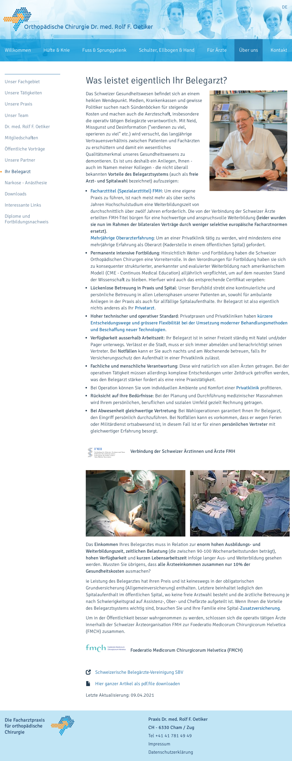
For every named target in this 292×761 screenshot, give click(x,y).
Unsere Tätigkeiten (23, 93)
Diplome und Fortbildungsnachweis (26, 219)
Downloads (15, 194)
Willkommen (18, 50)
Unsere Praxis (18, 104)
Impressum (159, 744)
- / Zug (171, 727)
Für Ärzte (217, 50)
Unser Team (16, 115)
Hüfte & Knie (56, 50)
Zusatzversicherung (260, 608)
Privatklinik (247, 388)
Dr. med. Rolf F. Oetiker (27, 127)
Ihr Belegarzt (18, 172)
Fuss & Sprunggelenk (104, 50)
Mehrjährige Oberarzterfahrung (122, 238)
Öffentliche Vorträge (25, 149)
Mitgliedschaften (21, 138)
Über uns (248, 50)
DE (284, 7)
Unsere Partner (20, 160)
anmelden (286, 758)
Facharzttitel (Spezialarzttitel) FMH (126, 191)
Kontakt (279, 50)
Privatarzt (145, 308)
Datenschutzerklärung (170, 752)
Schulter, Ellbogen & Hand (166, 50)
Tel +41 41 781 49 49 (170, 736)
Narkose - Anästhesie (26, 183)
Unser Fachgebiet (22, 82)
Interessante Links (23, 205)
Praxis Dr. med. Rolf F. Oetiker (178, 719)
